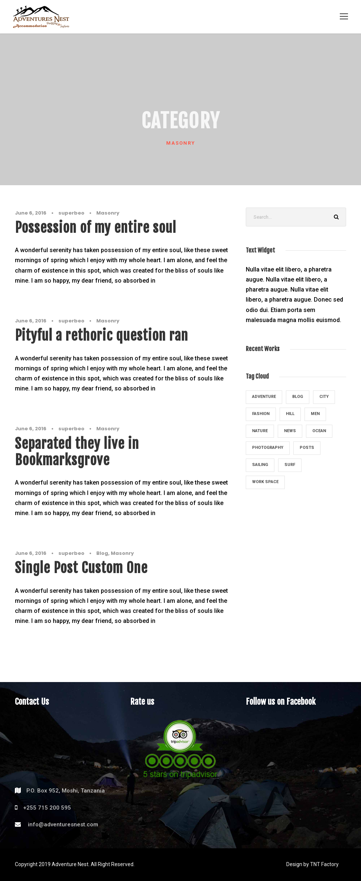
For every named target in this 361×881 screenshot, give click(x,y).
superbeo (71, 212)
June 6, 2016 (30, 212)
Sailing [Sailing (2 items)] (260, 464)
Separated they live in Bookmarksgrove (77, 452)
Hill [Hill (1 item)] (290, 413)
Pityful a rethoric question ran (101, 335)
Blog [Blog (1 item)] (297, 396)
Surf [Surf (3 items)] (289, 464)
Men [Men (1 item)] (315, 413)
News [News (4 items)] (290, 430)
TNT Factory (324, 864)
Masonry (107, 212)
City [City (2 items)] (324, 396)
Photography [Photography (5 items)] (267, 447)
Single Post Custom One (81, 567)
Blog (102, 553)
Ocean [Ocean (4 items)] (319, 430)
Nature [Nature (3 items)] (260, 430)
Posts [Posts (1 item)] (307, 447)
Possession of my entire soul (95, 227)
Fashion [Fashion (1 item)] (261, 413)
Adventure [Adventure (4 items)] (264, 396)
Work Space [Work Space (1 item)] (265, 481)
